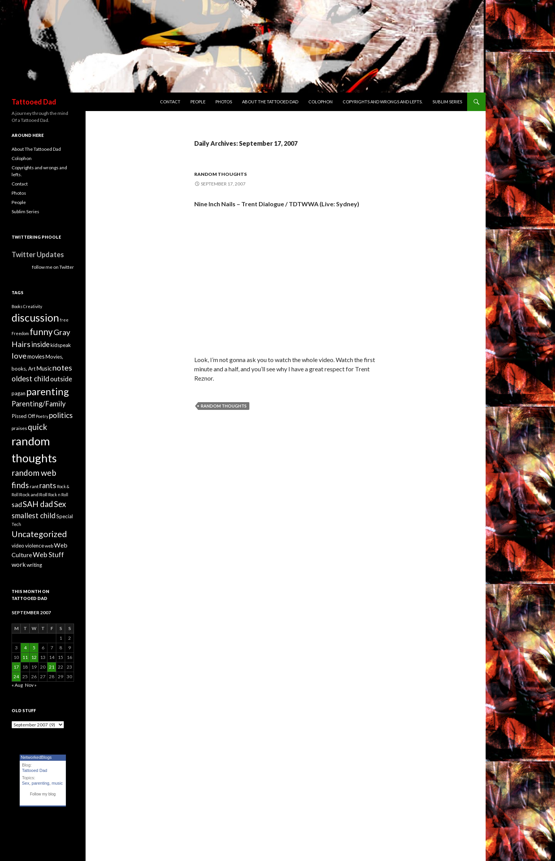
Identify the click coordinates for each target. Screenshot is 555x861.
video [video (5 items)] (18, 546)
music (57, 783)
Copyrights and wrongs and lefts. (382, 101)
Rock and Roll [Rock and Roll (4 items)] (33, 494)
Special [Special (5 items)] (64, 516)
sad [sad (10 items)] (17, 504)
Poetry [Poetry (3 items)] (42, 416)
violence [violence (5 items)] (34, 546)
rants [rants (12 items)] (47, 485)
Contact (170, 101)
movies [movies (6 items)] (36, 356)
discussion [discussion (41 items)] (35, 318)
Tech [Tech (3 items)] (16, 524)
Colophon (320, 101)
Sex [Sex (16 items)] (60, 504)
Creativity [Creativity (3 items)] (32, 306)
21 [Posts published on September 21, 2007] (51, 667)
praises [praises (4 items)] (19, 428)
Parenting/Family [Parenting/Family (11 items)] (39, 403)
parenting (40, 783)
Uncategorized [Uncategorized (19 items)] (39, 534)
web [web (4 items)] (49, 546)
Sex (25, 783)
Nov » (31, 685)
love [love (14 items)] (19, 355)
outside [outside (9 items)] (61, 379)
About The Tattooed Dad (270, 101)
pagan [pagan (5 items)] (18, 393)
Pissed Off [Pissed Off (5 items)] (23, 416)
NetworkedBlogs (36, 757)
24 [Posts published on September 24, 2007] (16, 676)
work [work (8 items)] (19, 564)
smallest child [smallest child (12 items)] (34, 515)
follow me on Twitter (53, 267)
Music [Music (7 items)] (44, 368)
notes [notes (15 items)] (62, 367)
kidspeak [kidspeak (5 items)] (60, 345)
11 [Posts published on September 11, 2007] (25, 657)
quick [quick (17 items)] (37, 426)
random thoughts (220, 174)
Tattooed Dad (34, 102)
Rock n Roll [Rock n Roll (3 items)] (58, 494)
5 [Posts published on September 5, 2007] (34, 647)
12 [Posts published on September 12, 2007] (34, 657)
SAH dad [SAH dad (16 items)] (38, 504)
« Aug (17, 685)
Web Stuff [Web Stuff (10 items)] (48, 555)
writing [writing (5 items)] (34, 565)
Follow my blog (43, 794)
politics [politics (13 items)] (61, 415)
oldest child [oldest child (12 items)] (30, 378)
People (197, 101)
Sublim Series (447, 101)
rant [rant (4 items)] (34, 486)
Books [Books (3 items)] (17, 306)
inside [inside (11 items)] (40, 344)
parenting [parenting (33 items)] (47, 391)
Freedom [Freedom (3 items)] (20, 333)
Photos (223, 101)
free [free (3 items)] (64, 319)
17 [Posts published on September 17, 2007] (16, 667)
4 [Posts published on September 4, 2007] (25, 647)
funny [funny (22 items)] (41, 332)
